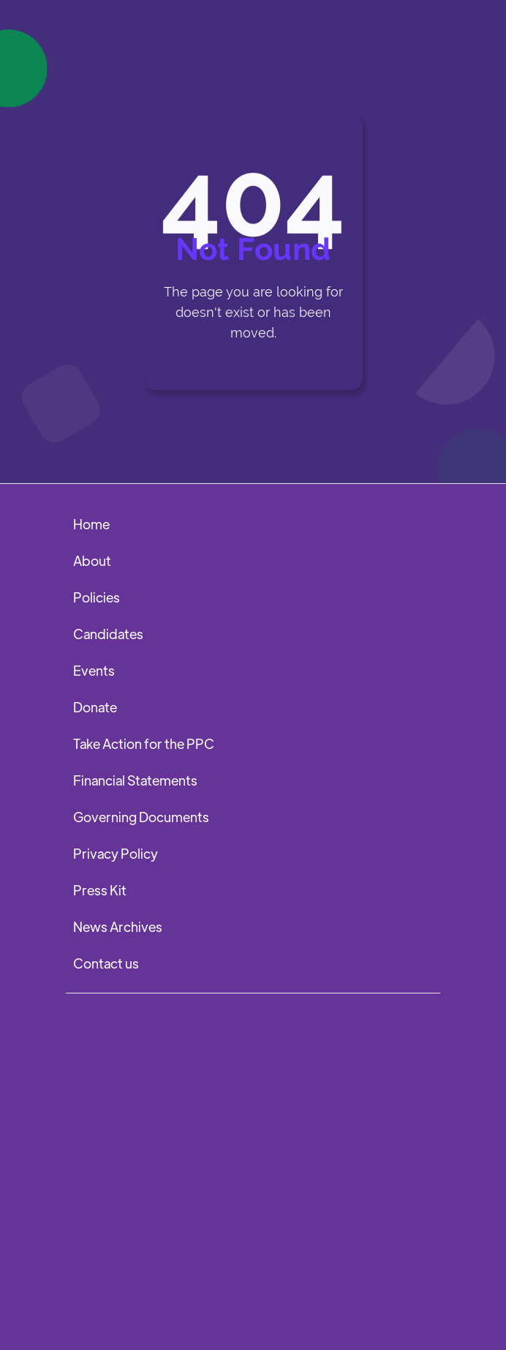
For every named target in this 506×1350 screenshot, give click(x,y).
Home (91, 523)
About (92, 560)
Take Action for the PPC (143, 743)
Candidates (108, 633)
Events (94, 670)
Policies (96, 597)
